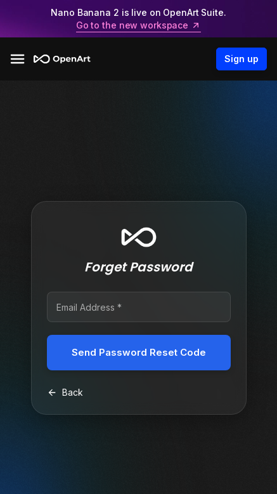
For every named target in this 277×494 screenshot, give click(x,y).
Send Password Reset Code (139, 352)
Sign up (241, 59)
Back (65, 392)
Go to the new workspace (138, 25)
